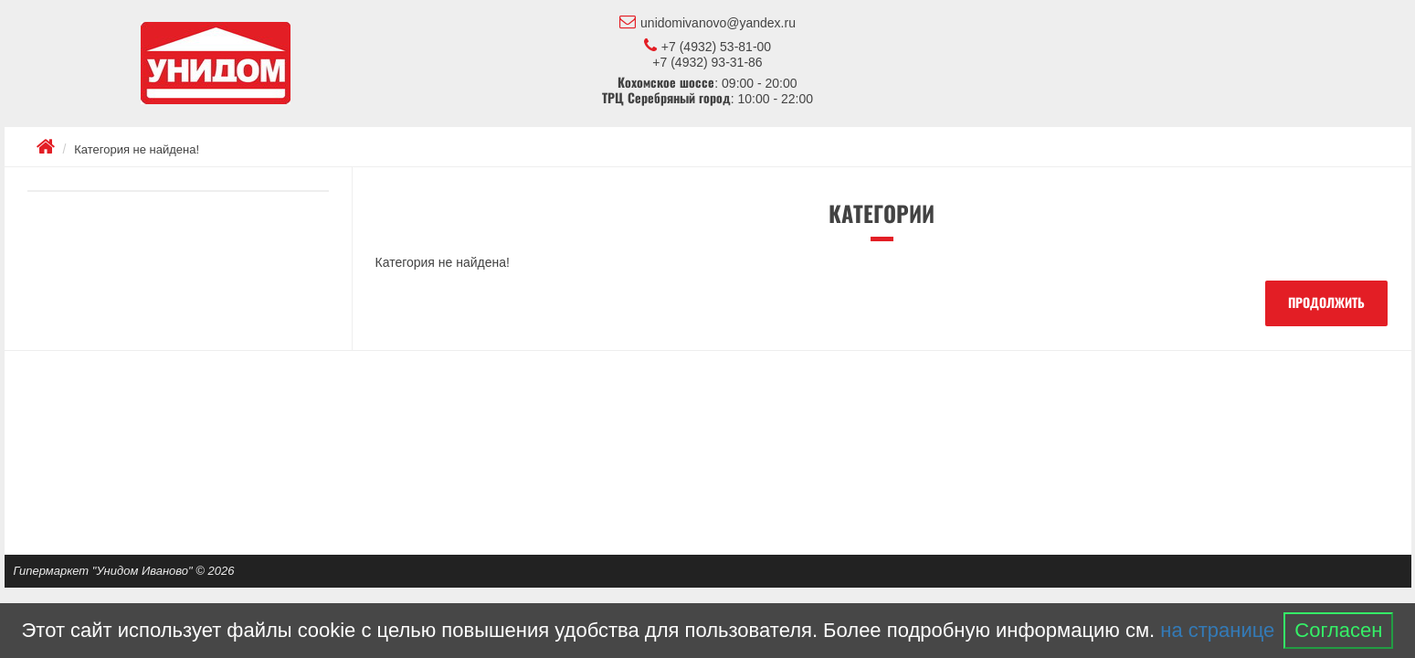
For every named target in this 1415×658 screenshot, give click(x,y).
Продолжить (1326, 303)
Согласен (1338, 630)
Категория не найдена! (136, 149)
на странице (1217, 630)
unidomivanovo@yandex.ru (707, 22)
